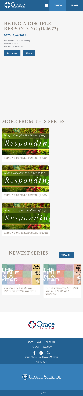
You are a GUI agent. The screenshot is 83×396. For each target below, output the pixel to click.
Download (12, 53)
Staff (30, 342)
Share (29, 53)
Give (39, 342)
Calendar (50, 342)
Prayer (74, 5)
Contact (47, 347)
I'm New (58, 5)
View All (66, 255)
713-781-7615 (41, 362)
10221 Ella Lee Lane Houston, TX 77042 (41, 357)
